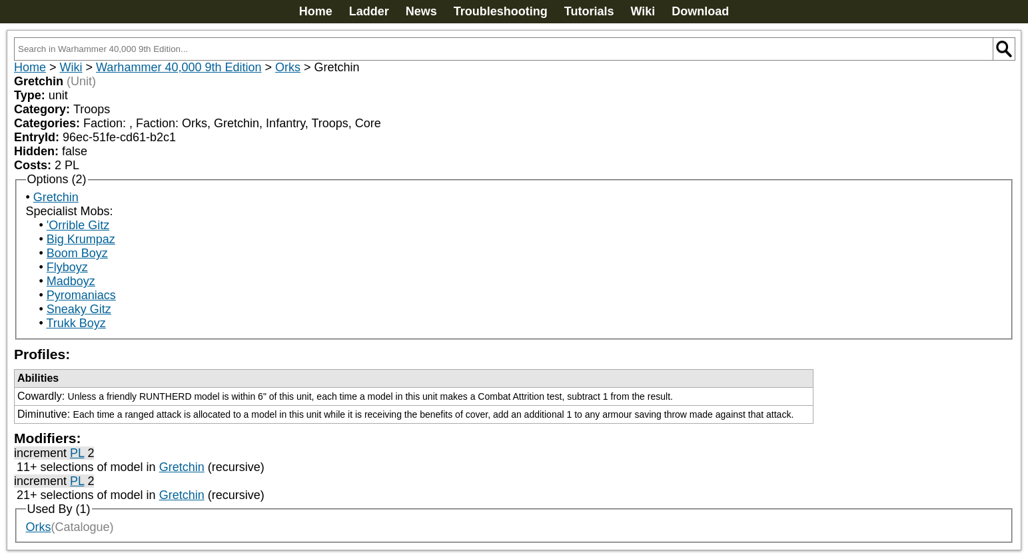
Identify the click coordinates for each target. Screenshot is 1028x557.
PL (77, 453)
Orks (287, 67)
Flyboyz (67, 267)
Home (315, 11)
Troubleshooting (501, 11)
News (421, 11)
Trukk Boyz (75, 323)
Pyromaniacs (81, 295)
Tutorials (589, 11)
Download (700, 11)
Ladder (369, 11)
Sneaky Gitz (79, 309)
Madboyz (71, 281)
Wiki (642, 11)
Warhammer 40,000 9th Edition (178, 67)
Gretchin (56, 197)
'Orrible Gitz (78, 225)
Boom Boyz (77, 253)
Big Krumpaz (81, 239)
